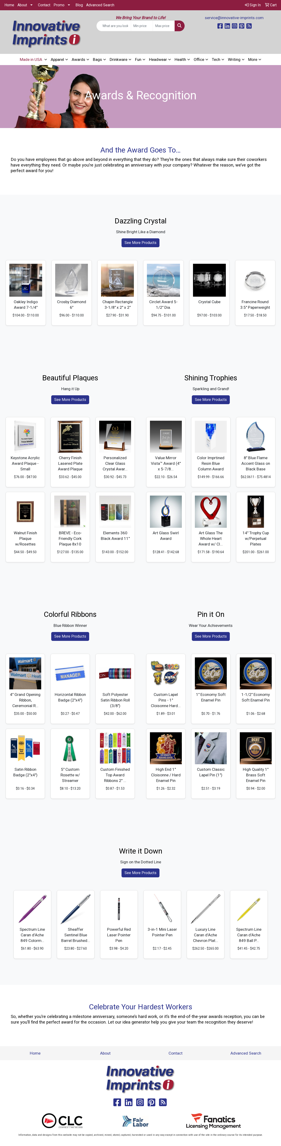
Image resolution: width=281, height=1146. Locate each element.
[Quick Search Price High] (164, 26)
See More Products (140, 242)
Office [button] (199, 59)
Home (9, 5)
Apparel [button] (57, 59)
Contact (44, 5)
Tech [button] (216, 59)
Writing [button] (234, 59)
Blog (79, 5)
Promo (59, 5)
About (22, 5)
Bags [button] (97, 59)
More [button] (252, 59)
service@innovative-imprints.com (234, 17)
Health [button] (180, 59)
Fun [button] (138, 59)
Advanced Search (100, 5)
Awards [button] (78, 59)
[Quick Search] (113, 26)
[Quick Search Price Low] (142, 26)
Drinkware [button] (118, 59)
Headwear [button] (158, 59)
